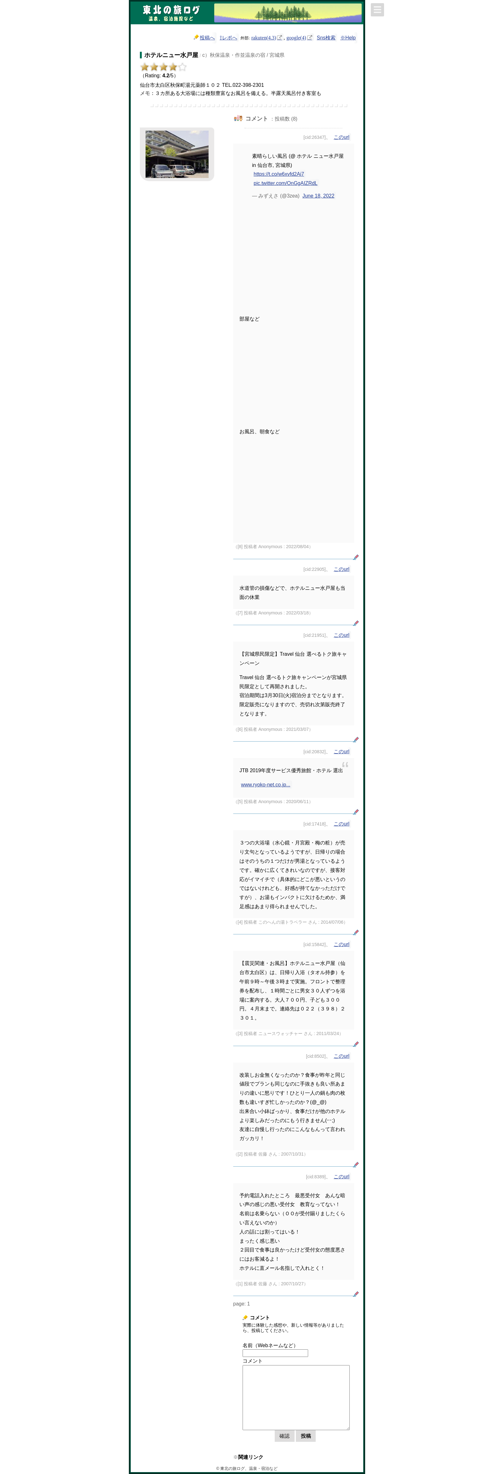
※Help (348, 37)
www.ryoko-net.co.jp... (265, 784)
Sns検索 (326, 37)
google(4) (296, 37)
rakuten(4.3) (263, 37)
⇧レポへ (228, 37)
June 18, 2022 (318, 195)
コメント (253, 1361)
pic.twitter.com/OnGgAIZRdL (286, 183)
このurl (341, 137)
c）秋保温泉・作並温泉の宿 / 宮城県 (243, 55)
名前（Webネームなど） (270, 1345)
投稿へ (204, 37)
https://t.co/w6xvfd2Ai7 (279, 174)
